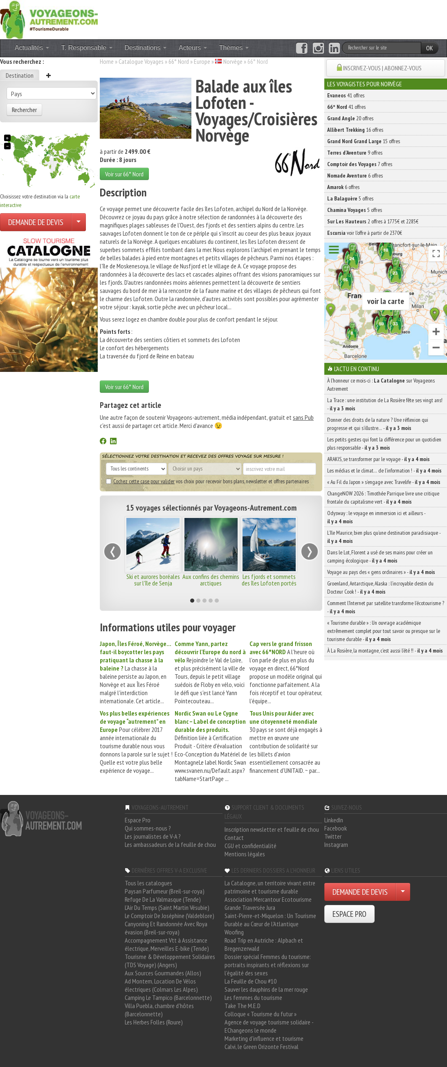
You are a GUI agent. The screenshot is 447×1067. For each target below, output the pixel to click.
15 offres (363, 141)
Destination (20, 75)
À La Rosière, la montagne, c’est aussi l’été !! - (385, 650)
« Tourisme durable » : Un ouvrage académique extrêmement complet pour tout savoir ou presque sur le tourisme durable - (383, 631)
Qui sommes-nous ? (148, 828)
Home (107, 61)
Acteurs (193, 47)
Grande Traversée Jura (250, 907)
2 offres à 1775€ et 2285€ (372, 221)
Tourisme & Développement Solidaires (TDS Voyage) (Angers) (170, 960)
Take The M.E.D (243, 1006)
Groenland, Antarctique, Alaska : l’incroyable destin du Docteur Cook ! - (380, 587)
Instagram (336, 844)
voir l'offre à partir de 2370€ (364, 232)
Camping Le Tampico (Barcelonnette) (168, 997)
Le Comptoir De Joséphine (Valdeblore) (169, 916)
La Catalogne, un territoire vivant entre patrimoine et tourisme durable (270, 887)
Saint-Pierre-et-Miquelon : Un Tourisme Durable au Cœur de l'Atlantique (270, 920)
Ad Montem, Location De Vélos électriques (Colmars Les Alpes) (161, 985)
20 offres (350, 118)
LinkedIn (333, 820)
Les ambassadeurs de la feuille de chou (170, 844)
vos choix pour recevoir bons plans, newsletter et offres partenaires (207, 481)
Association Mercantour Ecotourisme (268, 899)
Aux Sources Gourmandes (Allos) (163, 973)
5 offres (350, 198)
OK (429, 48)
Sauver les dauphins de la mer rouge (266, 989)
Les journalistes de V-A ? (153, 836)
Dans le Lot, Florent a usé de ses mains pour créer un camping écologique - (380, 556)
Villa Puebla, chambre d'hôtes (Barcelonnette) (159, 1010)
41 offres (345, 95)
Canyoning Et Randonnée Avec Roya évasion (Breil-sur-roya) (166, 928)
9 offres (354, 152)
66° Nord (178, 61)
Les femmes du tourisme (253, 997)
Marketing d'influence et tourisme (264, 1038)
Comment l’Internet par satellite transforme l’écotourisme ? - (385, 607)
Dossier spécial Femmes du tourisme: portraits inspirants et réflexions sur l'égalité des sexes (268, 964)
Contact (234, 837)
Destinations (146, 47)
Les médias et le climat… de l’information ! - (384, 470)
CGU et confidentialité (250, 846)
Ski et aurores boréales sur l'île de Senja (153, 579)
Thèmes (234, 47)
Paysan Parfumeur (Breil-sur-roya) (164, 891)
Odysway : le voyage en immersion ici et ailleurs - (376, 517)
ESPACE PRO (349, 914)
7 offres (359, 164)
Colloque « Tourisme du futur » (261, 1014)
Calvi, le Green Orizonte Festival (262, 1046)
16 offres (355, 129)
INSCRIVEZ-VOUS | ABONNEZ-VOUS (382, 68)
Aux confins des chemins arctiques (210, 579)
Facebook (335, 828)
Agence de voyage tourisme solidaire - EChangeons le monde (269, 1026)
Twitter (332, 836)
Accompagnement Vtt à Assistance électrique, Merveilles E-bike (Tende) (167, 944)
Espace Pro (137, 820)
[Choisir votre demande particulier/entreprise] (78, 222)
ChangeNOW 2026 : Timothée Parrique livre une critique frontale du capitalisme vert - (383, 497)
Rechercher (24, 110)
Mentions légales (245, 854)
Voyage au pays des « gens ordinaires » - (381, 572)
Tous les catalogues (148, 883)
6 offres (355, 175)
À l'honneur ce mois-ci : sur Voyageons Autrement (381, 384)
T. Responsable (86, 47)
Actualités (32, 47)
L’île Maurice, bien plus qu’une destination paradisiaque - (383, 537)
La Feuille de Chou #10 (250, 981)
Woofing (234, 932)
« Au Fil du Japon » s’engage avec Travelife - (383, 482)
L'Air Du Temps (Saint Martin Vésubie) (167, 907)
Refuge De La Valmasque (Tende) (163, 899)
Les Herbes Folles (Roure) (154, 1022)
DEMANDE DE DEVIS (35, 222)
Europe (202, 61)
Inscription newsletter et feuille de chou (272, 829)
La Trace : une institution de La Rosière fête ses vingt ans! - (385, 404)
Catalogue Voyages (141, 61)
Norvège (233, 61)
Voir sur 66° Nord (124, 174)
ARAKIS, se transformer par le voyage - (378, 459)
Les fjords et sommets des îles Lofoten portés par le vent (269, 583)
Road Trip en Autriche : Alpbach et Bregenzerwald (264, 944)
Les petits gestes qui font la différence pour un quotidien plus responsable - (384, 443)
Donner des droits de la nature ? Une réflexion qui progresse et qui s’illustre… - (377, 424)
